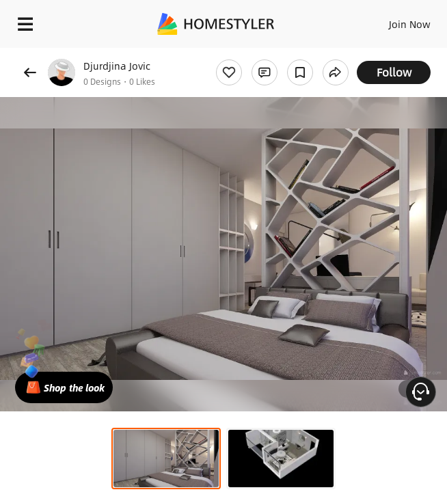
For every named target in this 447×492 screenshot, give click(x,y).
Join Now (410, 23)
